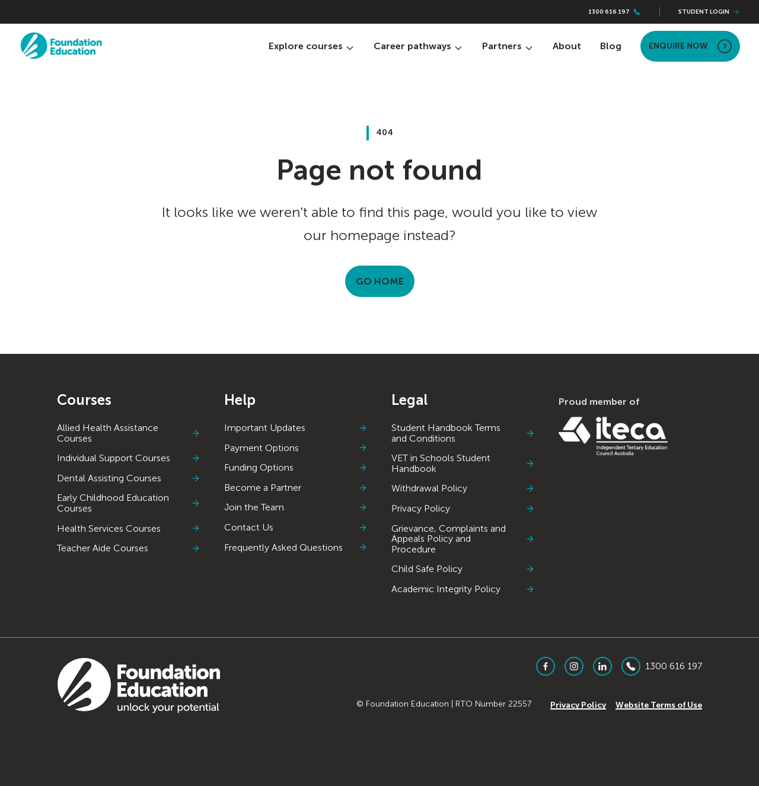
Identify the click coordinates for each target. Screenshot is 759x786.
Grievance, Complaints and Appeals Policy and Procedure (463, 539)
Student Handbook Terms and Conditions (463, 433)
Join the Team (296, 507)
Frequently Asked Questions (296, 547)
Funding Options (296, 467)
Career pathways (418, 46)
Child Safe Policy (463, 569)
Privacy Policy (463, 508)
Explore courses (312, 46)
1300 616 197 (614, 11)
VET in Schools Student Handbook (463, 463)
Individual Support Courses (128, 458)
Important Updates (296, 428)
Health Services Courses (128, 528)
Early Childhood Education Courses (128, 503)
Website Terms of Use (659, 705)
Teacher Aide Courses (128, 548)
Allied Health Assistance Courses (128, 433)
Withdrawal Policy (463, 488)
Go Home (380, 281)
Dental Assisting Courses (128, 478)
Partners (508, 46)
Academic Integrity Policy (463, 589)
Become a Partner (296, 488)
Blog (610, 46)
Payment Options (296, 448)
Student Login (709, 11)
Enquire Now (690, 46)
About (567, 46)
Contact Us (296, 527)
